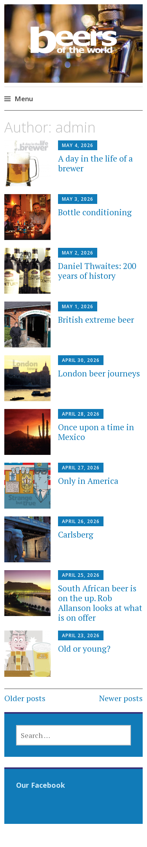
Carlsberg (75, 534)
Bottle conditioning (95, 212)
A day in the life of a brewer (95, 163)
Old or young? (84, 648)
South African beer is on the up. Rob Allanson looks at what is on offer (100, 603)
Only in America (88, 480)
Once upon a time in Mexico (96, 432)
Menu (24, 98)
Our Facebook (40, 785)
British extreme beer (96, 319)
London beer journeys (99, 373)
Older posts (24, 698)
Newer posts (121, 698)
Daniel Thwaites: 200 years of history (97, 270)
